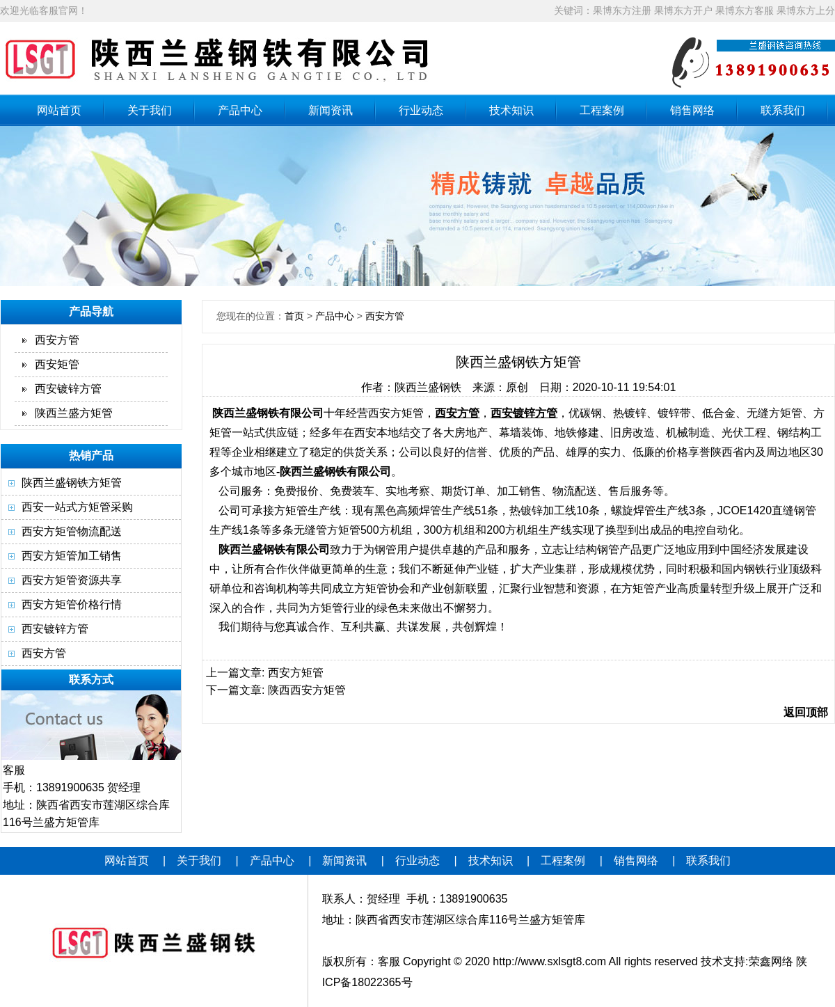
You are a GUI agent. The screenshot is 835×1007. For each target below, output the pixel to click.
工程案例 (602, 110)
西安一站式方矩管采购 (77, 507)
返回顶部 (806, 712)
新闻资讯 (330, 110)
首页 (294, 316)
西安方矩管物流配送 (72, 531)
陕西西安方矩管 (307, 690)
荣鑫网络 (771, 961)
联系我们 (783, 110)
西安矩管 (57, 364)
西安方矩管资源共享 (72, 580)
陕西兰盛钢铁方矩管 (72, 483)
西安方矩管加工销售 (72, 556)
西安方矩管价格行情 (72, 604)
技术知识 (511, 110)
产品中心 (240, 110)
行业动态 (421, 110)
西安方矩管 (296, 673)
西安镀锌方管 (68, 389)
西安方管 (57, 340)
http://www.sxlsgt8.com (549, 961)
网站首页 (59, 110)
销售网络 (692, 110)
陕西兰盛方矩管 (74, 413)
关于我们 (149, 110)
